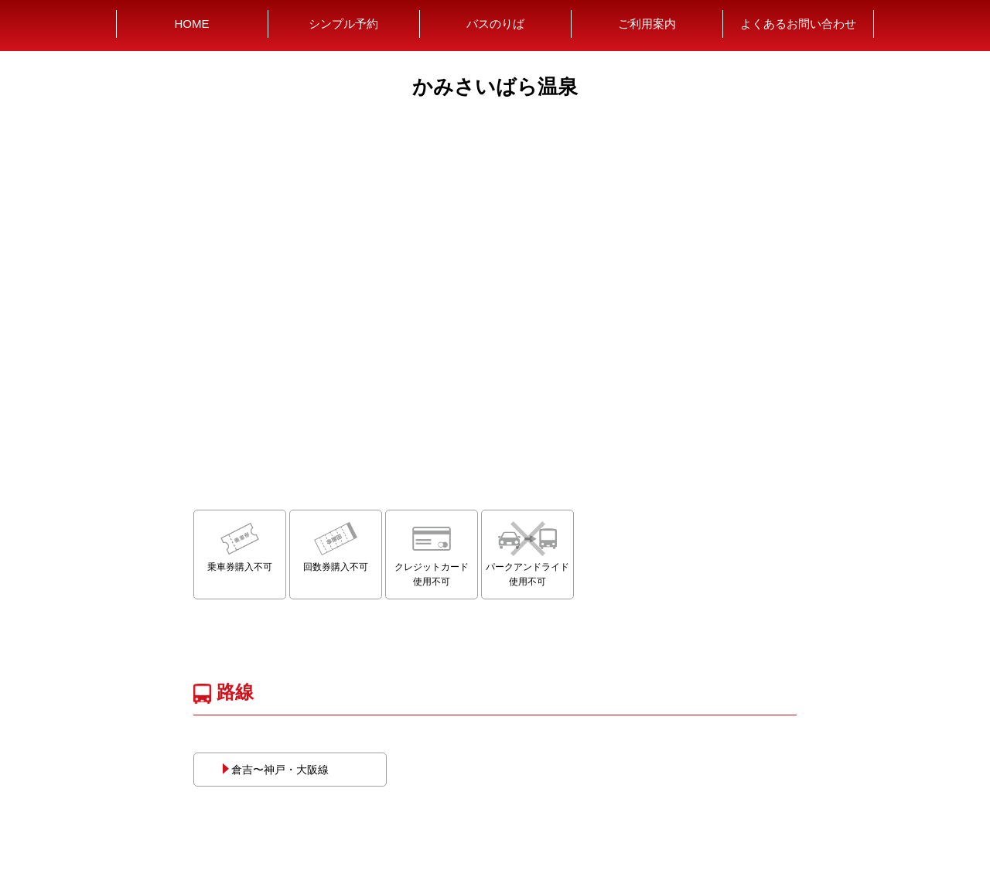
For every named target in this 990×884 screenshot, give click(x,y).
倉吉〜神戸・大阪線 (274, 769)
